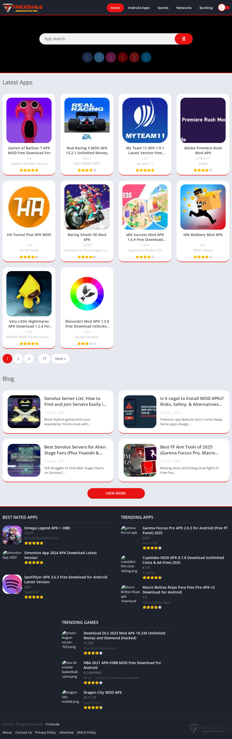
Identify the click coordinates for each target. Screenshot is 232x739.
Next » (60, 358)
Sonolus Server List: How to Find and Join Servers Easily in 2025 (75, 401)
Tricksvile (52, 724)
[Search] (116, 38)
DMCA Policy (86, 732)
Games (163, 7)
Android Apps (139, 7)
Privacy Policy (45, 732)
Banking (206, 7)
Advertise (66, 732)
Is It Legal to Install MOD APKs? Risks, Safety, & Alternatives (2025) (192, 401)
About (7, 732)
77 (44, 358)
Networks (184, 7)
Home (115, 7)
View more (116, 493)
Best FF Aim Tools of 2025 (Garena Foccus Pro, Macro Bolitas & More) (187, 450)
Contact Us (23, 732)
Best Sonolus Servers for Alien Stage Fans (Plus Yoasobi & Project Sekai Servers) (75, 450)
